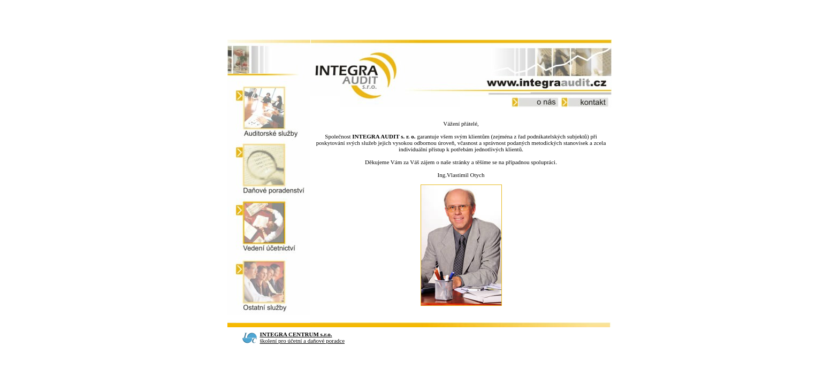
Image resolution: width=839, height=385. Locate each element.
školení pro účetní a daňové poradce (302, 337)
